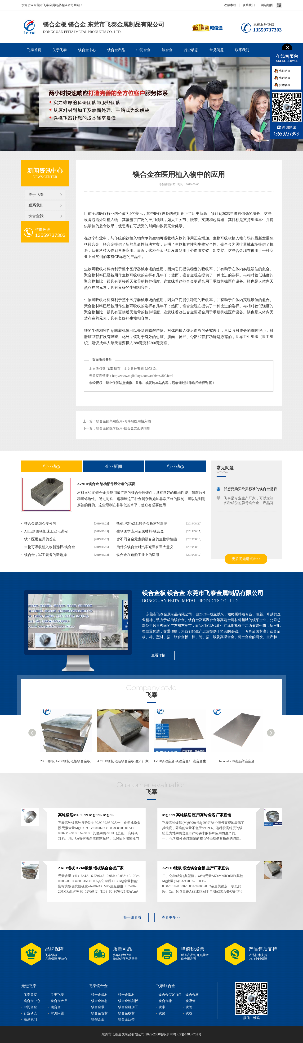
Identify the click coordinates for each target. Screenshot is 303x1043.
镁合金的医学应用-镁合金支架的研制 (123, 428)
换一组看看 (132, 917)
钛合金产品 (116, 50)
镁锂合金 (97, 1019)
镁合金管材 (99, 1013)
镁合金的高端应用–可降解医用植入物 (123, 421)
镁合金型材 (126, 995)
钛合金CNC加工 (170, 995)
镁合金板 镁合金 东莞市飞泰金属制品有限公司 (202, 593)
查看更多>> (171, 917)
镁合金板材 (99, 995)
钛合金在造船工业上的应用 (137, 555)
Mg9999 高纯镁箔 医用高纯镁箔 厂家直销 (196, 815)
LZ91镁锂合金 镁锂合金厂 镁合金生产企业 (185, 761)
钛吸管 (191, 1001)
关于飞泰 (60, 50)
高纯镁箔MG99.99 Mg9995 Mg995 (86, 815)
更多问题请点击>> (246, 559)
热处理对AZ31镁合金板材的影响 (141, 523)
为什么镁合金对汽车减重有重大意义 (144, 547)
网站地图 (267, 5)
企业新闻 (113, 466)
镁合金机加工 (128, 1007)
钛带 (162, 1007)
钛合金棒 (165, 1001)
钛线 (189, 1013)
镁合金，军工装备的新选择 (45, 555)
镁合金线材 (126, 1013)
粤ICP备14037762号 (187, 1034)
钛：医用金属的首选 (40, 539)
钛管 (189, 1007)
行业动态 (191, 50)
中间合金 (143, 50)
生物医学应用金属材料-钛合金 (140, 531)
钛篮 (162, 1013)
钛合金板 (192, 995)
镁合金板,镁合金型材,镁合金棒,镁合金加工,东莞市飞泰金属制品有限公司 (28, 26)
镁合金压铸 (126, 1019)
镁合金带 (97, 1007)
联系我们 (248, 5)
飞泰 (151, 695)
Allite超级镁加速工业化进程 (46, 531)
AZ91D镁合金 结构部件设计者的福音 (106, 484)
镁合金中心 (87, 50)
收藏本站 (230, 5)
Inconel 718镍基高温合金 (236, 761)
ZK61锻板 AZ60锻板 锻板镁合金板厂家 (68, 761)
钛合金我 (36, 216)
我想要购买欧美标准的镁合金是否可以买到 (257, 489)
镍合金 (167, 50)
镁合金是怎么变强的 (40, 523)
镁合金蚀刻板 (128, 1001)
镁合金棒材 (99, 1001)
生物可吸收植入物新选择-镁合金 (49, 547)
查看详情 (158, 655)
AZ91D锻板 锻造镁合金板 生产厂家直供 (126, 761)
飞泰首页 (34, 50)
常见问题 (216, 50)
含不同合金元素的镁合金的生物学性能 (146, 539)
